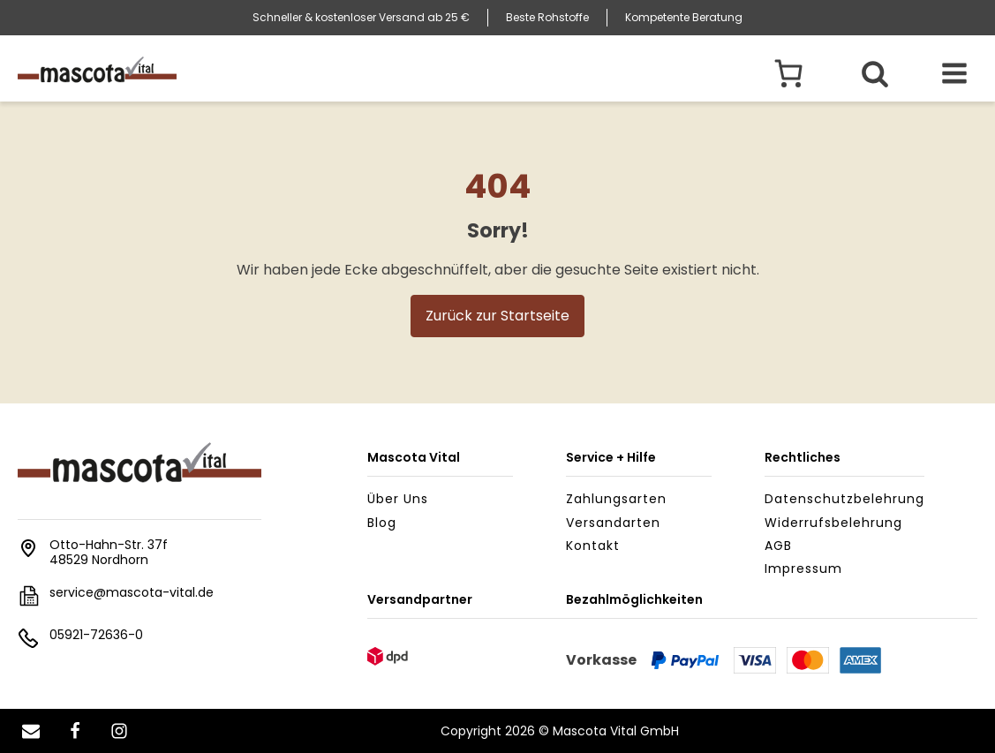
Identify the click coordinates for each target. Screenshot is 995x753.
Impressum (803, 568)
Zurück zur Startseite (497, 315)
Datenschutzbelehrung (844, 499)
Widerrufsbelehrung (833, 522)
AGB (778, 545)
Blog (381, 522)
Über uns (397, 499)
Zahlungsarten (616, 499)
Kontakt (593, 545)
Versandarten (613, 522)
